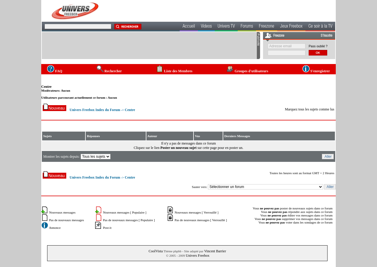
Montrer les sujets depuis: (77, 157)
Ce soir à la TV (320, 26)
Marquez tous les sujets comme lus (309, 109)
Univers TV (226, 26)
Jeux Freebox (291, 26)
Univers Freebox (197, 255)
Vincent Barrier (215, 251)
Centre (46, 87)
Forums (247, 26)
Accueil (189, 26)
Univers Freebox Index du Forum (95, 110)
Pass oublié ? (318, 46)
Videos (206, 26)
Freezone (266, 26)
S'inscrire (326, 36)
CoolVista (156, 251)
